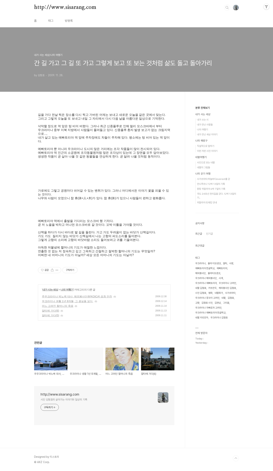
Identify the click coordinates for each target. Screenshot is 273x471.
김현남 (218, 302)
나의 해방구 (201, 140)
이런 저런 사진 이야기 (207, 151)
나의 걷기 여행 (202, 173)
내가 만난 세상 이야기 (207, 134)
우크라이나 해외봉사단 (206, 278)
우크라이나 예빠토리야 (206, 283)
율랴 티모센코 (214, 263)
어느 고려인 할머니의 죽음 (57, 305)
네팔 (223, 297)
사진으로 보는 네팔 (206, 162)
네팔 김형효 (200, 288)
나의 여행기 (66, 289)
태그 (50, 21)
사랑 (231, 263)
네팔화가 (219, 293)
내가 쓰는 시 (203, 119)
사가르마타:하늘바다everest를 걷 (213, 179)
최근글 (198, 233)
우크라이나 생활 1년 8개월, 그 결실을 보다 (67, 301)
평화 (210, 293)
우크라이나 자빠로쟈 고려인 (208, 307)
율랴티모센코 (214, 273)
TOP (236, 458)
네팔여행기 (201, 157)
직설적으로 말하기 (205, 146)
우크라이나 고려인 (227, 283)
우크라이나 (200, 263)
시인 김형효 (200, 293)
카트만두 (212, 288)
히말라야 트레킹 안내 (207, 202)
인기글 (209, 233)
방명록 (69, 21)
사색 (221, 278)
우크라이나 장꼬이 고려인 (207, 297)
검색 (227, 7)
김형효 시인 (207, 302)
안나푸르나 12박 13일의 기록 (211, 184)
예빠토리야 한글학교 (205, 268)
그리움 (226, 302)
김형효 (231, 297)
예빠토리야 (222, 268)
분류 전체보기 (202, 107)
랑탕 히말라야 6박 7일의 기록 (211, 188)
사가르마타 (230, 293)
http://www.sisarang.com (65, 7)
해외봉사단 (200, 273)
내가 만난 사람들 (205, 124)
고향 (197, 302)
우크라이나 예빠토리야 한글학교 (210, 312)
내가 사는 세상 (50, 289)
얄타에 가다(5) (50, 315)
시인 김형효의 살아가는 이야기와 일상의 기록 (64, 399)
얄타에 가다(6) (50, 310)
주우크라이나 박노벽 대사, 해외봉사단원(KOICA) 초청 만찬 (77, 296)
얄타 (225, 263)
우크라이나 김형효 (219, 317)
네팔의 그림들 (203, 167)
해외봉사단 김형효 (227, 288)
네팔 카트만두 (201, 317)
